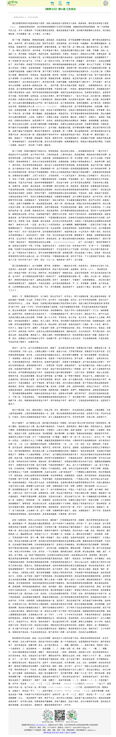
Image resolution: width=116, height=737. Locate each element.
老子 (57, 732)
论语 (53, 732)
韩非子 (62, 732)
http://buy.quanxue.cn (40, 725)
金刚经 (73, 732)
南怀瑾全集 (48, 732)
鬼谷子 (68, 732)
